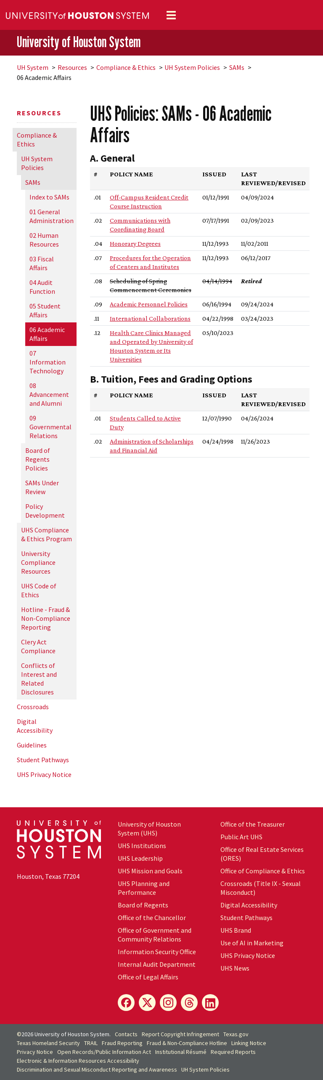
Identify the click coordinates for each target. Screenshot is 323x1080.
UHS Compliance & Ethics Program (46, 534)
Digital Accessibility (35, 725)
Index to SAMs (49, 197)
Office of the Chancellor (152, 917)
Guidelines (32, 745)
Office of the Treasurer (252, 824)
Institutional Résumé (181, 1052)
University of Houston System (78, 42)
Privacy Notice (35, 1052)
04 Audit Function (42, 286)
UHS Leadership (140, 858)
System (32, 67)
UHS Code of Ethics (38, 590)
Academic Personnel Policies (149, 304)
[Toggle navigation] (171, 15)
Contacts (126, 1034)
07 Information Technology (47, 362)
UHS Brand (235, 930)
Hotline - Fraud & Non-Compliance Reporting (45, 618)
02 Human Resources (44, 239)
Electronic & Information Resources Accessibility (78, 1060)
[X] (147, 1002)
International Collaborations (150, 318)
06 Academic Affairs (47, 334)
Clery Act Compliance (38, 646)
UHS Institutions (142, 845)
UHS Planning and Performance (143, 887)
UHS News (234, 968)
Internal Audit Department (157, 964)
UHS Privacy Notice (44, 774)
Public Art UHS (241, 837)
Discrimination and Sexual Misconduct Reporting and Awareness (97, 1069)
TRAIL (91, 1043)
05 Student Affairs (45, 310)
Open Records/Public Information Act (104, 1052)
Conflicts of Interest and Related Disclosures (39, 678)
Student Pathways (43, 759)
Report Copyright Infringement (180, 1034)
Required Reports (233, 1052)
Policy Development (45, 510)
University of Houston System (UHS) (149, 828)
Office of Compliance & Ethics (262, 871)
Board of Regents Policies (37, 459)
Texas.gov (236, 1034)
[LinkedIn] (210, 1002)
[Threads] (189, 1002)
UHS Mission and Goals (150, 871)
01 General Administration (51, 216)
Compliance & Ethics (126, 67)
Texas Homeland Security (48, 1043)
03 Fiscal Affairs (41, 263)
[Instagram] (168, 1002)
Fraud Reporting (122, 1043)
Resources (72, 67)
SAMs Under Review (42, 487)
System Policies (192, 67)
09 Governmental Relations (50, 427)
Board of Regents (143, 905)
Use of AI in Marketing (251, 943)
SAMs (236, 67)
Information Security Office (157, 951)
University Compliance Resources (38, 562)
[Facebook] (126, 1002)
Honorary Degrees (135, 243)
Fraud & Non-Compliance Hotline (187, 1043)
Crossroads (33, 706)
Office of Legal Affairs (148, 977)
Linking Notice (248, 1043)
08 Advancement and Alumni (49, 394)
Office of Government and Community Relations (154, 934)
